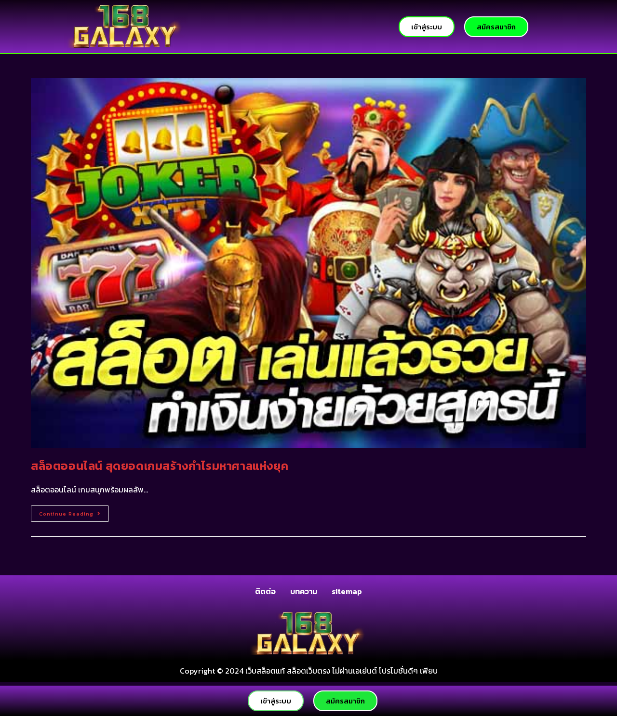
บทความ (303, 591)
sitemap (347, 591)
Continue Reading (74, 511)
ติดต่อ (265, 591)
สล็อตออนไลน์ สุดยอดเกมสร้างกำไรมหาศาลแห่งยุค (159, 465)
